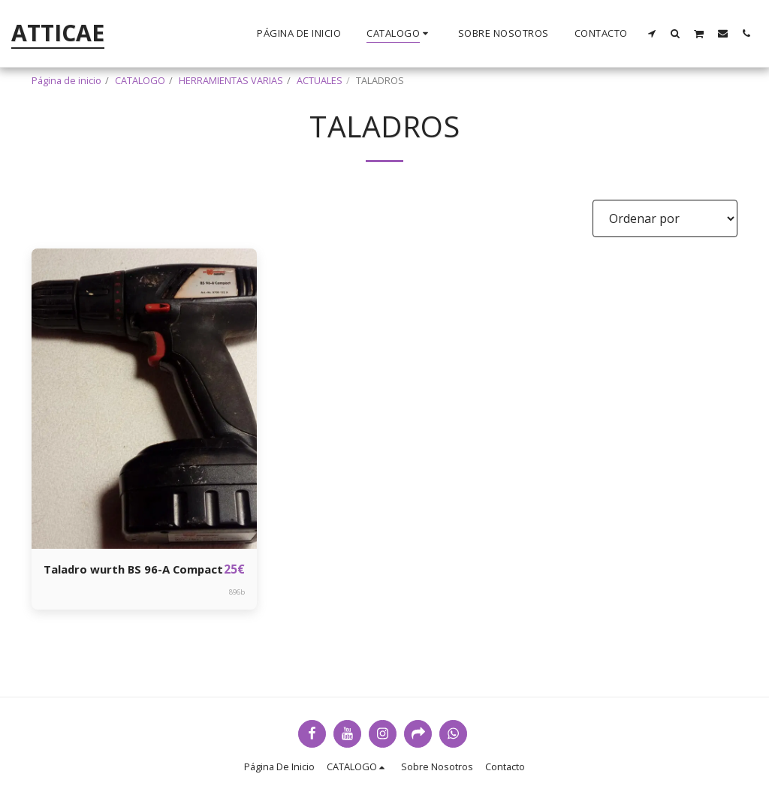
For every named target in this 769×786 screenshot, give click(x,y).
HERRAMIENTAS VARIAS (231, 80)
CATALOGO (140, 80)
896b (237, 611)
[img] (144, 398)
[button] (652, 33)
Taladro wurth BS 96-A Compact (110, 579)
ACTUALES (319, 80)
